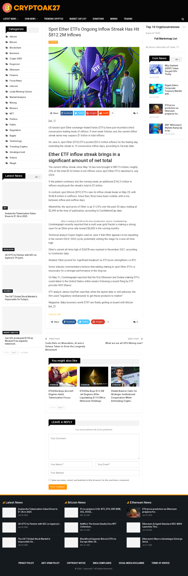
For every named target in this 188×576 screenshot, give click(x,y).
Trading (128, 19)
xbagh (13, 163)
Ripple (13, 135)
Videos (13, 157)
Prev (53, 407)
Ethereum (53, 42)
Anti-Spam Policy (50, 562)
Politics (14, 119)
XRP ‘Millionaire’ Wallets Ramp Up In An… (173, 128)
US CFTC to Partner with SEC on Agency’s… (39, 523)
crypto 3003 (16, 58)
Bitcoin (13, 42)
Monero (14, 108)
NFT (12, 113)
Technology (16, 141)
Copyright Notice (76, 562)
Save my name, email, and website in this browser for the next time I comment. (90, 480)
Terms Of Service (161, 562)
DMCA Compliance (102, 562)
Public (13, 124)
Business (14, 53)
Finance (14, 75)
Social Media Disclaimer (131, 562)
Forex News (16, 80)
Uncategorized (17, 152)
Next (61, 407)
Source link (55, 314)
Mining (114, 19)
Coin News (30, 19)
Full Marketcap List (165, 38)
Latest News (9, 19)
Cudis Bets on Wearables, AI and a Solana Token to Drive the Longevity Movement (65, 346)
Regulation (15, 130)
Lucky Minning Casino (21, 91)
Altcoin (13, 36)
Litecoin (14, 86)
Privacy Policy (26, 562)
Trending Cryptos (53, 19)
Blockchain (15, 47)
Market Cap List (78, 19)
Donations (98, 19)
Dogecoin (15, 64)
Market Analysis (18, 97)
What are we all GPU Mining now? (124, 343)
